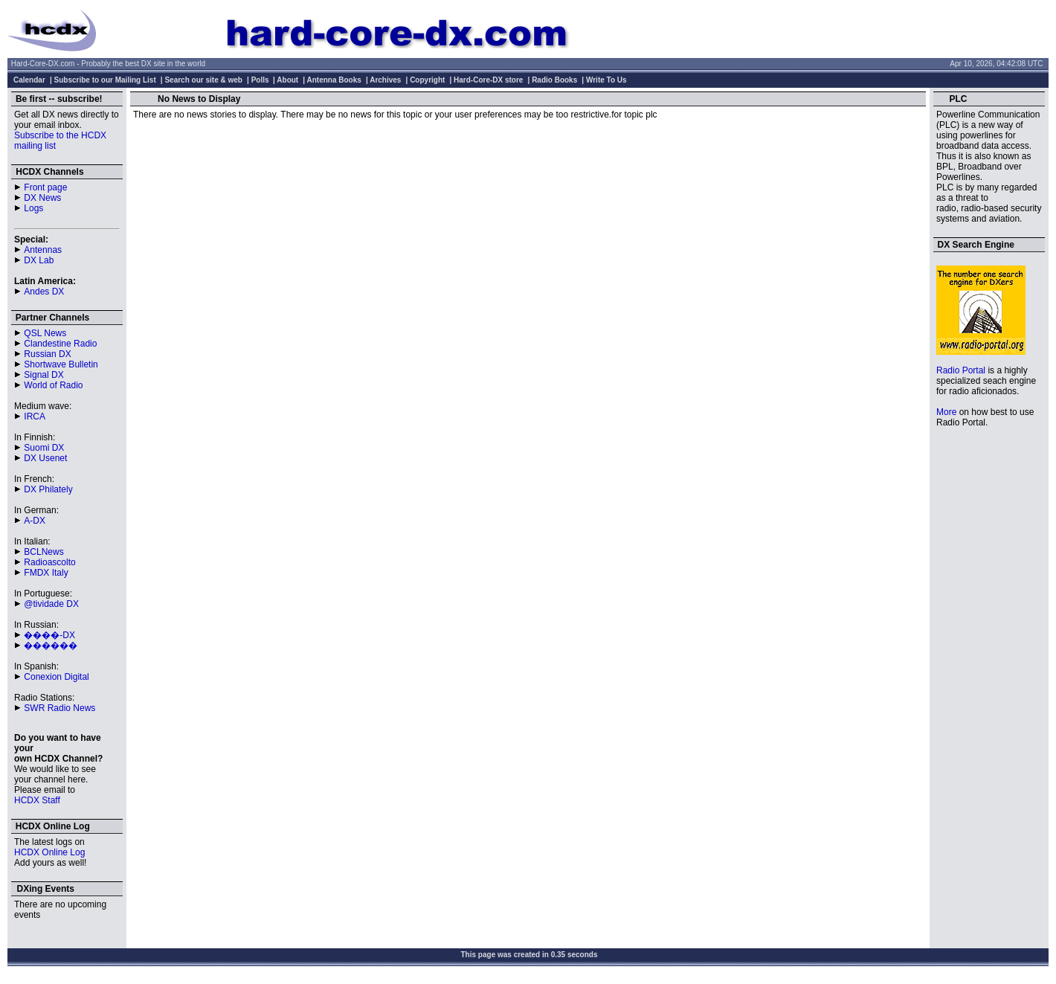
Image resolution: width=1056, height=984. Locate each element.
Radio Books (554, 80)
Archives (385, 80)
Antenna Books (334, 80)
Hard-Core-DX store (488, 80)
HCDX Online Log (49, 852)
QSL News (45, 333)
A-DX (34, 520)
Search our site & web (203, 80)
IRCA (34, 416)
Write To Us (606, 80)
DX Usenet (45, 458)
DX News (42, 198)
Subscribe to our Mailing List (105, 80)
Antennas (43, 250)
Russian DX (47, 354)
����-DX (49, 635)
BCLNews (43, 552)
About (287, 80)
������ (50, 645)
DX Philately (48, 489)
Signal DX (43, 375)
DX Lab (39, 260)
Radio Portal (960, 370)
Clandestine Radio (60, 343)
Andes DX (44, 291)
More (946, 412)
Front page (45, 187)
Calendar (29, 80)
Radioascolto (49, 562)
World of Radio (53, 385)
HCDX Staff (37, 800)
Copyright (427, 80)
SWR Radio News (59, 708)
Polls (260, 80)
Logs (33, 208)
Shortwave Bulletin (60, 364)
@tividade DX (51, 604)
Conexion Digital (56, 677)
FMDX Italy (46, 572)
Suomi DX (44, 448)
